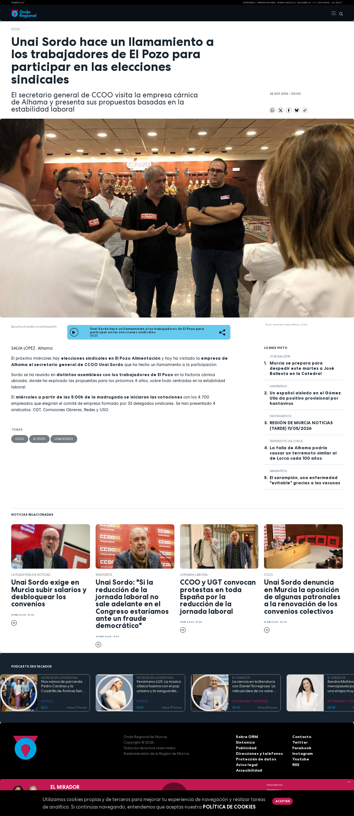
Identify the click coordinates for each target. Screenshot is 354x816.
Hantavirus (278, 386)
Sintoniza (245, 742)
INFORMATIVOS (280, 416)
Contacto (301, 736)
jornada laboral (194, 574)
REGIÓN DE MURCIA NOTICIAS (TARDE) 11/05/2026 (301, 425)
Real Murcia (304, 2)
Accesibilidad (249, 770)
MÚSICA (46, 701)
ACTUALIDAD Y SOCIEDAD (250, 701)
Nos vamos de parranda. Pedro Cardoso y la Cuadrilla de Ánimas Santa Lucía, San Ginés (63, 686)
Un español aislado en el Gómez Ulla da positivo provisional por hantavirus (305, 398)
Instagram (302, 753)
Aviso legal (247, 764)
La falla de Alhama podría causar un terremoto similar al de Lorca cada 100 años (303, 453)
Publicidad (246, 747)
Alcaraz (337, 2)
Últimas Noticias (286, 2)
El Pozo (39, 439)
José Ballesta (280, 356)
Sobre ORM (247, 736)
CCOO (15, 29)
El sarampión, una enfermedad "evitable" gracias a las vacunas (305, 480)
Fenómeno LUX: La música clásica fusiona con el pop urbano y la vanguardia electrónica (159, 686)
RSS (295, 764)
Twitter (299, 742)
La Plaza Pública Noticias (30, 574)
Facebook (301, 747)
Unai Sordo (64, 439)
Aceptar (283, 801)
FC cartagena (321, 2)
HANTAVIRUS (249, 2)
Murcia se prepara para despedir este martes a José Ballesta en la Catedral (302, 368)
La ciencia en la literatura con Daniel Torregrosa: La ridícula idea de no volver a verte (253, 686)
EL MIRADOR (241, 677)
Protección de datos (255, 759)
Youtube (300, 759)
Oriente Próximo (266, 2)
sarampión (278, 471)
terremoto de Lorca (286, 441)
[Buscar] (339, 13)
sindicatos (104, 574)
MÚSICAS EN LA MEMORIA (59, 677)
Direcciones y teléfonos (259, 753)
